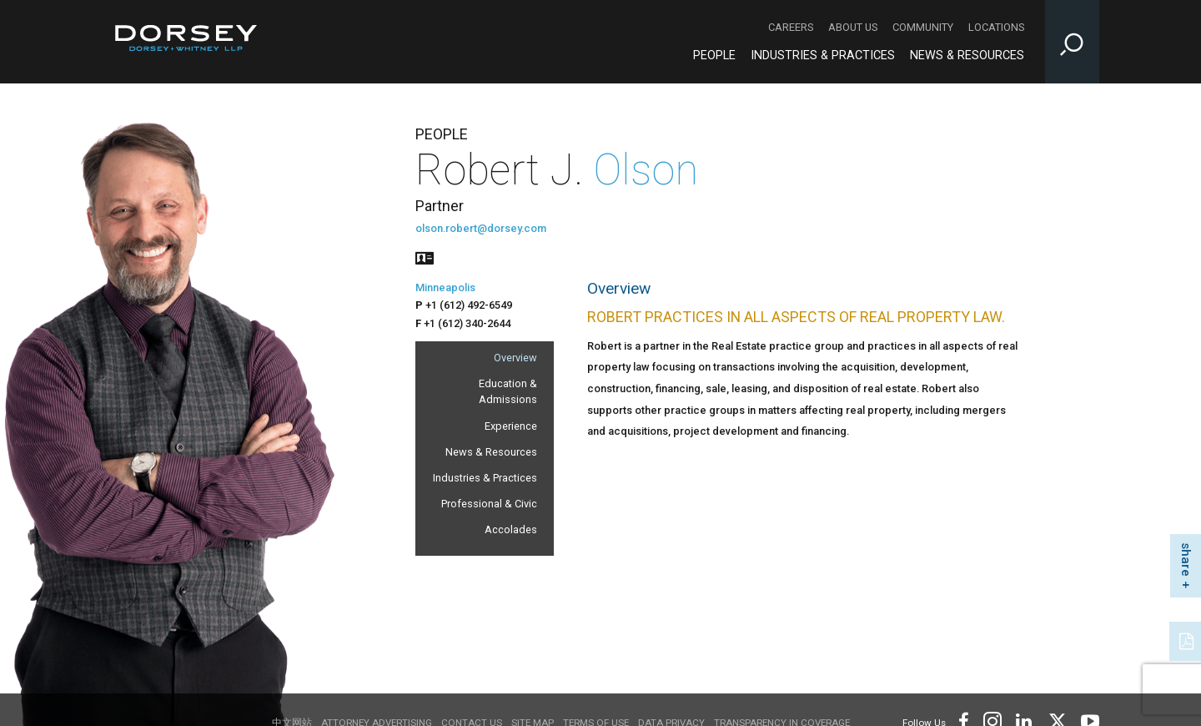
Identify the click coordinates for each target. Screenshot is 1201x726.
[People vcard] (424, 256)
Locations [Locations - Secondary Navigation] (996, 27)
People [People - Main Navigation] (714, 55)
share (1185, 559)
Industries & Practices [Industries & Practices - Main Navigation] (823, 55)
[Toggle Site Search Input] (1072, 41)
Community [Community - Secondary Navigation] (922, 27)
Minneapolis (445, 287)
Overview (515, 357)
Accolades (511, 529)
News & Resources (491, 452)
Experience (511, 426)
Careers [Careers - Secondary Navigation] (790, 27)
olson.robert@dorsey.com (480, 228)
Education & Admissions (508, 391)
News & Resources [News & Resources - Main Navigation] (967, 55)
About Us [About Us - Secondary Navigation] (852, 27)
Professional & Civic (489, 503)
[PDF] (1187, 639)
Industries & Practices (485, 477)
